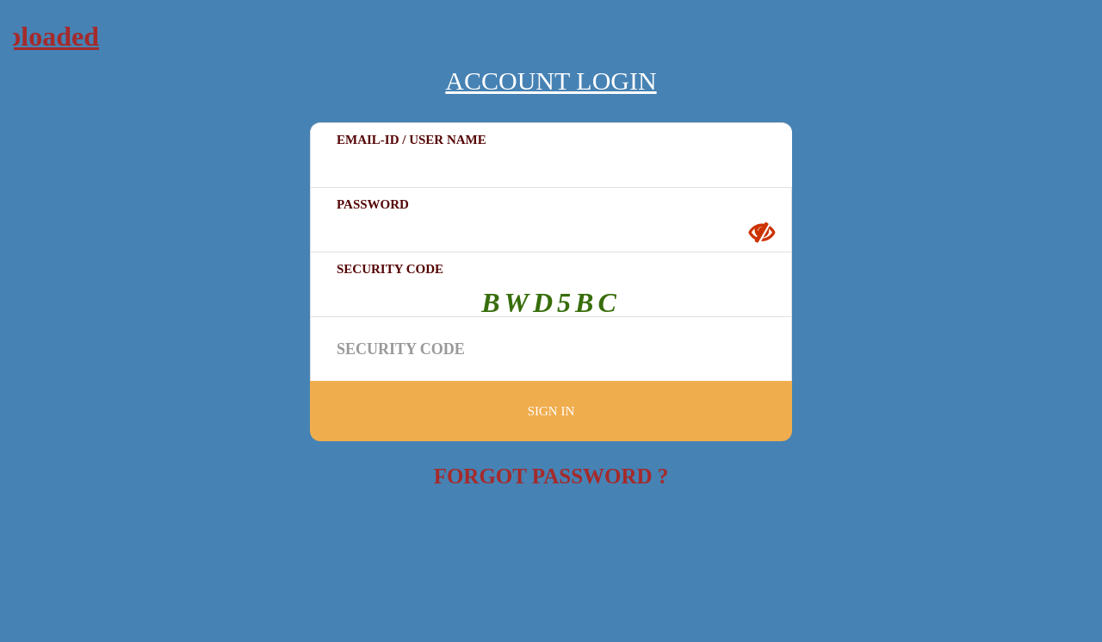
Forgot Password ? (551, 476)
